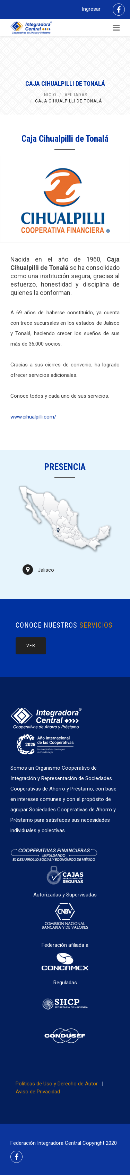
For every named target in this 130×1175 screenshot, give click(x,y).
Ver (30, 645)
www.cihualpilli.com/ (33, 417)
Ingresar (91, 9)
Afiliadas (75, 94)
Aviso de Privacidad (38, 1092)
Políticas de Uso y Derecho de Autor (57, 1084)
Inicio (50, 94)
